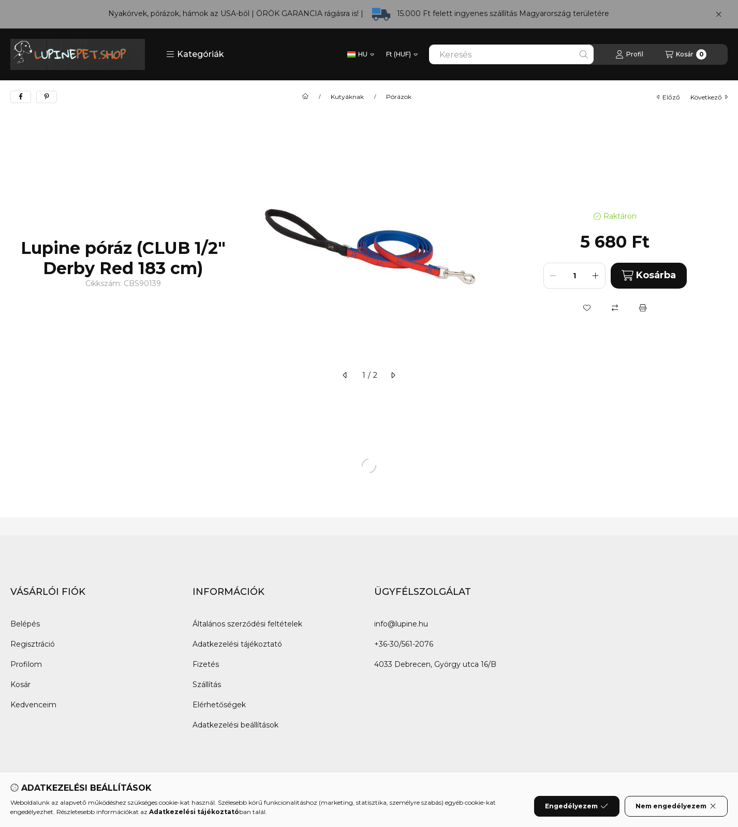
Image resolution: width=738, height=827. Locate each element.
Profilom (26, 664)
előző (668, 97)
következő (709, 97)
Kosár (20, 684)
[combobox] (511, 54)
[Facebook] (20, 803)
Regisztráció (32, 644)
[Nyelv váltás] (361, 54)
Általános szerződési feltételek (247, 624)
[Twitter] (62, 803)
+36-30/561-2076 (403, 644)
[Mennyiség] (574, 275)
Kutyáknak (347, 97)
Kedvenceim (33, 704)
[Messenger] (41, 803)
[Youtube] (82, 803)
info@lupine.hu (401, 624)
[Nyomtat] (643, 308)
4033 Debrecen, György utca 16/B (435, 664)
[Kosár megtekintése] (686, 54)
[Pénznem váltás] (402, 54)
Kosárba (649, 275)
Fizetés (206, 664)
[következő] (392, 375)
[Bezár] (719, 14)
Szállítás (207, 684)
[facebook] (20, 97)
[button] (195, 54)
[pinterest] (46, 97)
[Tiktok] (124, 803)
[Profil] (629, 54)
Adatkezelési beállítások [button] (235, 725)
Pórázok (398, 97)
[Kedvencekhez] (587, 308)
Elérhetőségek (219, 704)
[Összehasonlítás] (615, 308)
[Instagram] (103, 803)
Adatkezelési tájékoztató (237, 644)
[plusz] (596, 275)
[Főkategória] (305, 97)
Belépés (25, 624)
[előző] (345, 375)
